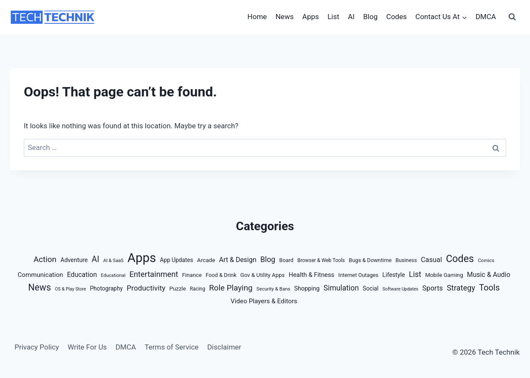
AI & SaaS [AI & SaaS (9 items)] (113, 260)
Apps (310, 16)
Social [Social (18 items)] (370, 288)
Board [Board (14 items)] (286, 260)
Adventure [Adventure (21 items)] (73, 260)
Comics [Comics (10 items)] (486, 260)
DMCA (486, 16)
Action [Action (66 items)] (45, 259)
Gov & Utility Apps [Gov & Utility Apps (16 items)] (262, 275)
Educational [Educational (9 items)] (113, 275)
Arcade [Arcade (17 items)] (206, 260)
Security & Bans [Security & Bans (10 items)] (273, 289)
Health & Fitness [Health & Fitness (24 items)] (312, 275)
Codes (396, 16)
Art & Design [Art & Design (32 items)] (238, 260)
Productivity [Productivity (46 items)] (146, 288)
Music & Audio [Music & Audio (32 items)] (488, 275)
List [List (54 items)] (415, 274)
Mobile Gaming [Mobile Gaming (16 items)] (444, 275)
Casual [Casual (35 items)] (431, 260)
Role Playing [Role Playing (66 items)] (230, 288)
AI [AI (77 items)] (95, 259)
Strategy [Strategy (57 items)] (461, 287)
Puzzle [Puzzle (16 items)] (177, 288)
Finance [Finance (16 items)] (192, 275)
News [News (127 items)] (39, 287)
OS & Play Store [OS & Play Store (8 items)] (70, 289)
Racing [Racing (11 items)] (197, 289)
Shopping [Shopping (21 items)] (307, 288)
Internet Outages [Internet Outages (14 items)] (358, 275)
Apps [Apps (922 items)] (141, 258)
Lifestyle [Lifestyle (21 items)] (393, 274)
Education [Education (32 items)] (82, 275)
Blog (370, 16)
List (333, 16)
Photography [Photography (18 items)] (106, 288)
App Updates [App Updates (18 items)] (176, 260)
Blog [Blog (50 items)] (267, 259)
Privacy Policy (36, 347)
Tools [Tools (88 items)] (489, 288)
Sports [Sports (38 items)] (432, 288)
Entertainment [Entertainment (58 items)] (154, 274)
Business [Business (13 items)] (406, 260)
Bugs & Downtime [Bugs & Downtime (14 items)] (370, 260)
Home (257, 16)
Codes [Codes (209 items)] (460, 259)
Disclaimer (224, 347)
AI (351, 16)
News (285, 16)
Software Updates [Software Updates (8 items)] (400, 289)
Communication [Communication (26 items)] (40, 275)
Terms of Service (171, 347)
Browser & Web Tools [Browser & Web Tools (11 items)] (321, 260)
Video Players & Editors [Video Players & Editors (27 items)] (264, 301)
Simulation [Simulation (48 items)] (341, 288)
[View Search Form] (512, 17)
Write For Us (87, 347)
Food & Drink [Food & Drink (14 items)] (221, 275)
